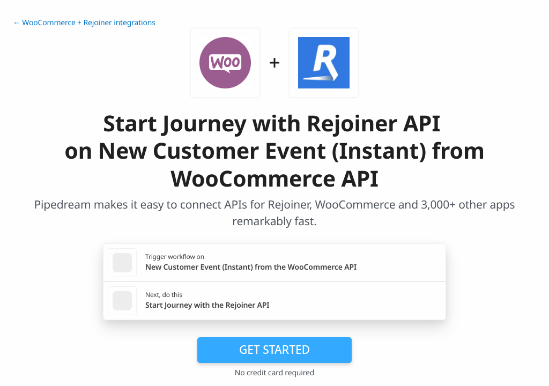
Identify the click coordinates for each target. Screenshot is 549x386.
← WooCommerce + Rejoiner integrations (84, 23)
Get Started (274, 349)
